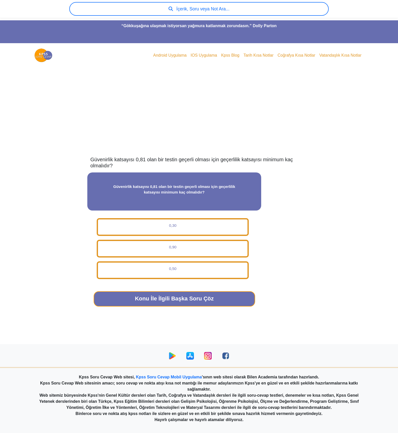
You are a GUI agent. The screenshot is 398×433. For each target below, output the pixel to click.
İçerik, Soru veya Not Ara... (199, 8)
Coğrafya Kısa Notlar (296, 55)
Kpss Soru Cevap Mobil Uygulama (169, 377)
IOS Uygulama (204, 55)
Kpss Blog (230, 55)
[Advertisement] (199, 115)
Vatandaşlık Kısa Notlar (340, 55)
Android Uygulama (170, 55)
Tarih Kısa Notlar (258, 55)
